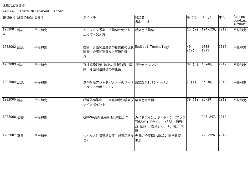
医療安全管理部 (14, 5)
